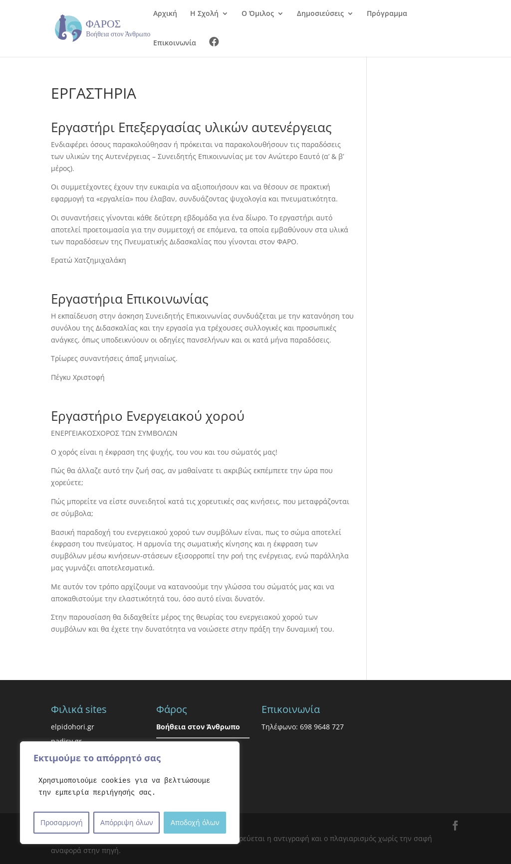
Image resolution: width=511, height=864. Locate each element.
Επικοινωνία (174, 43)
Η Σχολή (204, 14)
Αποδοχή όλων (195, 822)
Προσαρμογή (61, 822)
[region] (130, 792)
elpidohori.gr (72, 726)
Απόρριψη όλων (126, 822)
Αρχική (165, 14)
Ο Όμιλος (258, 14)
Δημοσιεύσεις (320, 14)
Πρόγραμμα (387, 14)
